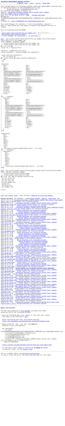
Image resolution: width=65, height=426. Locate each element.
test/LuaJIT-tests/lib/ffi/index (14, 41)
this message (25, 371)
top (58, 237)
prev (6, 234)
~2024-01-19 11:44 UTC (39, 234)
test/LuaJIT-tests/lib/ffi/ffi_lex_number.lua (19, 39)
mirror (41, 4)
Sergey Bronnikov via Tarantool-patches (31, 246)
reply (16, 234)
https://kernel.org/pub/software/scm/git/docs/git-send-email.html (27, 412)
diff (2, 46)
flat (32, 237)
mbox (26, 378)
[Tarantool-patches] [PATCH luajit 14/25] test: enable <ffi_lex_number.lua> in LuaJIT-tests (25, 15)
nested (37, 237)
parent (11, 234)
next (2, 234)
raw (3, 23)
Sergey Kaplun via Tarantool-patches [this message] (34, 321)
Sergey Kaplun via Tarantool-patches (32, 253)
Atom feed (49, 4)
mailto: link (27, 417)
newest (50, 234)
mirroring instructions (30, 422)
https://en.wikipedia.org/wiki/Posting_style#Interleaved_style (25, 384)
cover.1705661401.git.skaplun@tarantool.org (28, 25)
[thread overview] (38, 18)
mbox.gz (44, 237)
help (29, 4)
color (35, 4)
